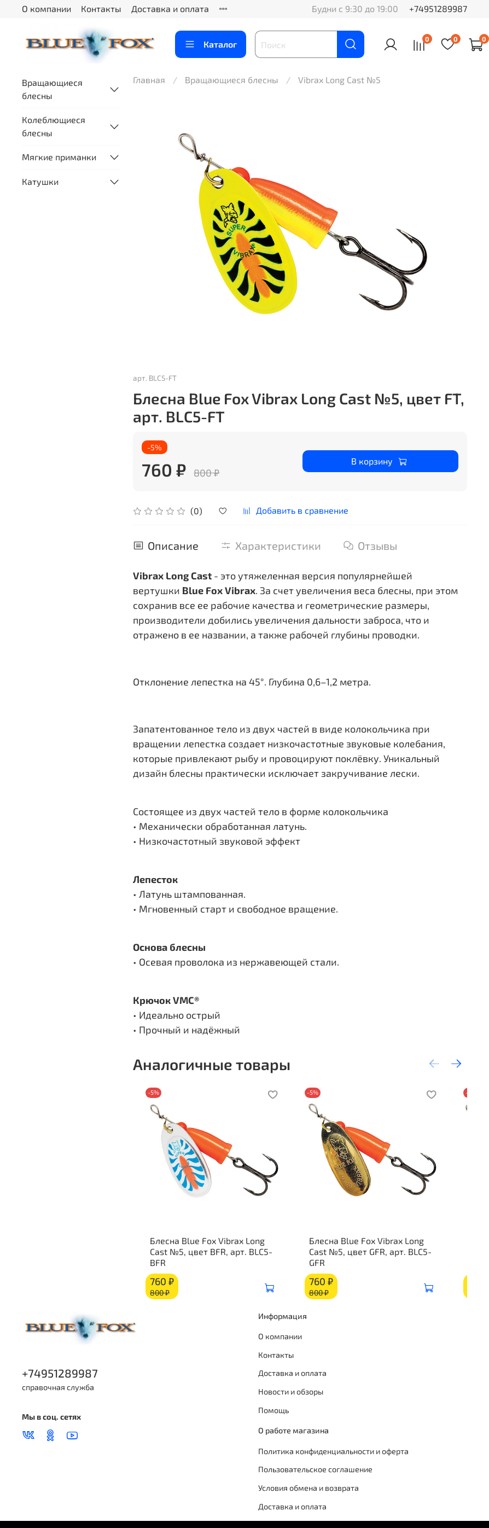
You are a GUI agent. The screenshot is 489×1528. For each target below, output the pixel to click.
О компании (46, 8)
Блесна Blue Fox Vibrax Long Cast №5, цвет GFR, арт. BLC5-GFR (384, 1262)
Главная (149, 79)
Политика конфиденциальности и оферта (333, 1456)
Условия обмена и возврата (308, 1493)
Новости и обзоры (290, 1397)
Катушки (40, 181)
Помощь (273, 1415)
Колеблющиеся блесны (53, 126)
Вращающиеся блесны (231, 79)
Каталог (210, 44)
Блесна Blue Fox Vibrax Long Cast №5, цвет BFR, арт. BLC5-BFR (209, 1262)
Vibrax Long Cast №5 (339, 79)
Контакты (101, 8)
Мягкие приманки (59, 157)
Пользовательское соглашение (315, 1474)
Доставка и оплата (170, 8)
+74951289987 (438, 8)
